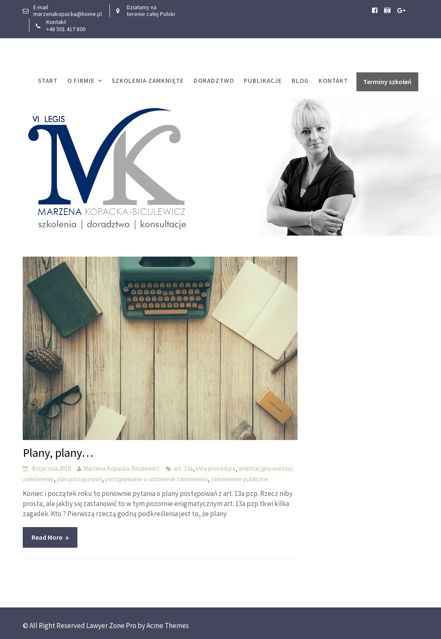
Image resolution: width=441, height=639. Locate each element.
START (48, 81)
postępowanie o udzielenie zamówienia (156, 479)
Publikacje (263, 81)
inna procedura (215, 468)
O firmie (81, 81)
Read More (47, 537)
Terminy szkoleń (387, 81)
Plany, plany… (58, 452)
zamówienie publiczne (239, 479)
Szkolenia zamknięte (148, 81)
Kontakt (333, 81)
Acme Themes (167, 625)
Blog (300, 81)
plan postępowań (79, 479)
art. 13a (183, 468)
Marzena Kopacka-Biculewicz (121, 468)
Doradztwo (214, 81)
